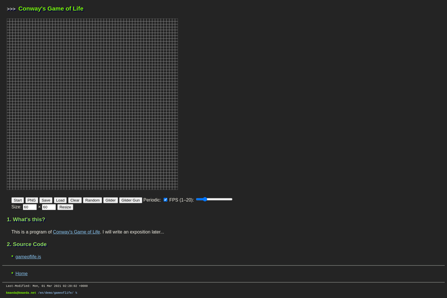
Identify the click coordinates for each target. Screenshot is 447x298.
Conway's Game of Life (76, 231)
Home (21, 273)
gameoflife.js (28, 256)
